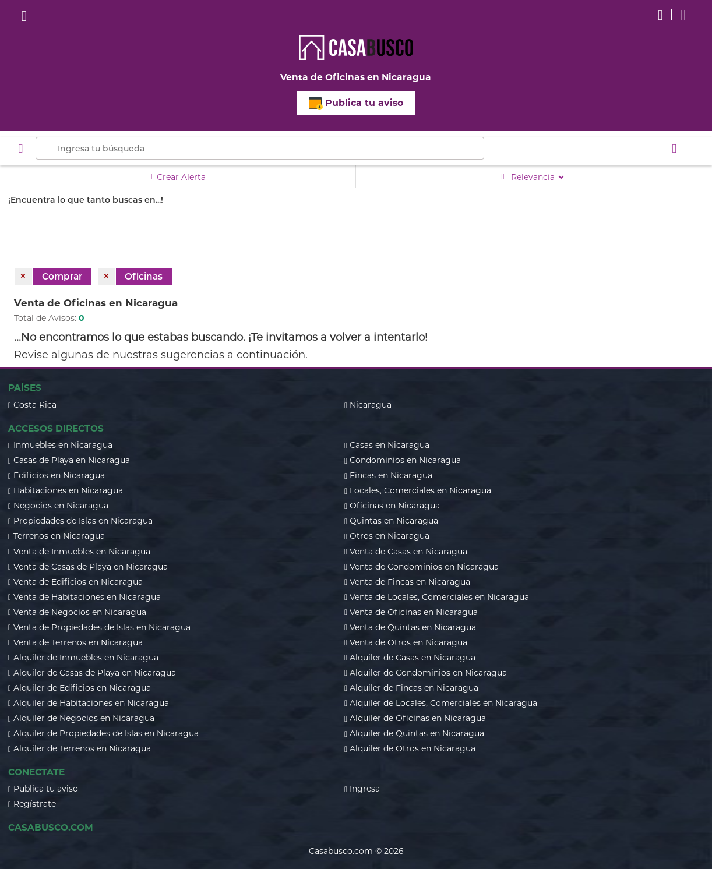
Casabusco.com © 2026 (356, 851)
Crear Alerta (178, 177)
